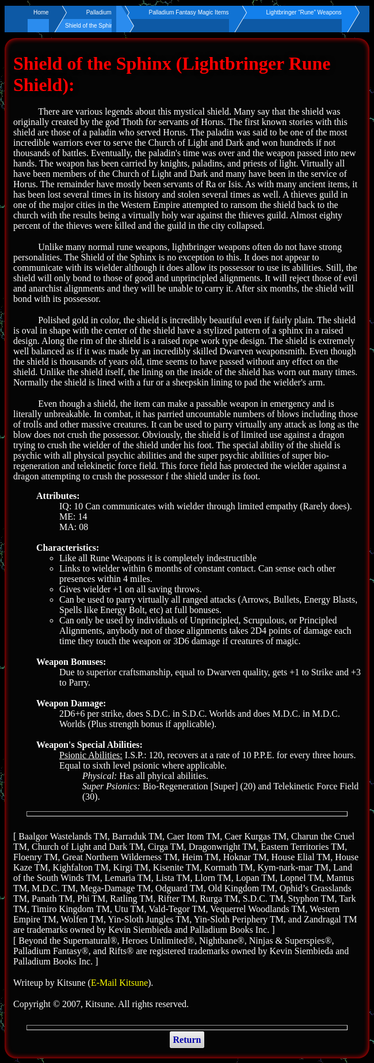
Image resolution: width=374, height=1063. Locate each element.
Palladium (99, 12)
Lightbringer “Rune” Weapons (304, 12)
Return (187, 1040)
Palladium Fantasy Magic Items (189, 12)
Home (41, 12)
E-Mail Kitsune (119, 983)
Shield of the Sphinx (90, 25)
